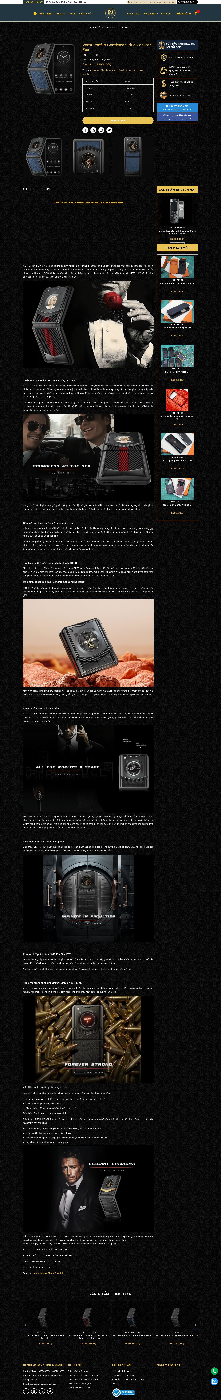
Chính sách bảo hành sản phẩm (83, 1375)
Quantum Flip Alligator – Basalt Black (177, 1335)
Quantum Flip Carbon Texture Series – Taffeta (44, 1336)
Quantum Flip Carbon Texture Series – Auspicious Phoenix (88, 1336)
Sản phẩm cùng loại (110, 1293)
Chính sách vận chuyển (79, 1383)
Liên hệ (115, 1383)
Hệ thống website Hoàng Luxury (128, 1379)
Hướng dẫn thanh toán (79, 1387)
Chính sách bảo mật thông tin (83, 1379)
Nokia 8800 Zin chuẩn (123, 1375)
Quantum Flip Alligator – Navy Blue (132, 1335)
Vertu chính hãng (120, 1371)
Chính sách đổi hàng (78, 1371)
